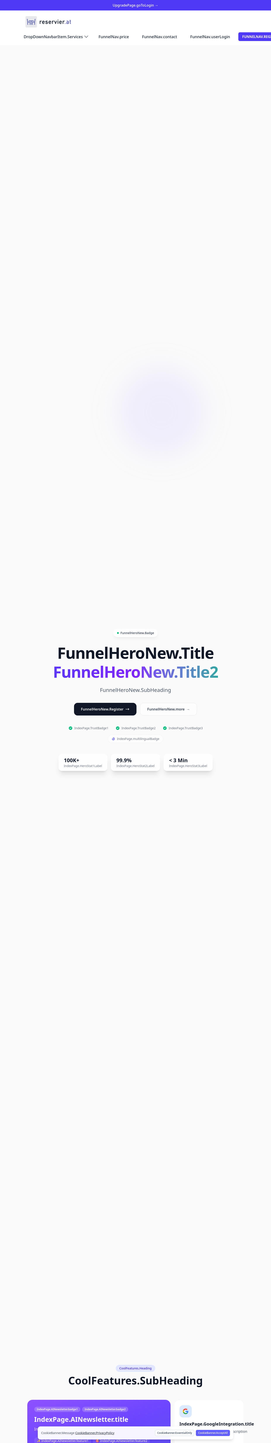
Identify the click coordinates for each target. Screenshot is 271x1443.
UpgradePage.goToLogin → (135, 5)
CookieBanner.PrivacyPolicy (94, 1433)
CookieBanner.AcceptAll (213, 1433)
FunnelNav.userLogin (210, 36)
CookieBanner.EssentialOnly (174, 1433)
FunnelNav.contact (159, 36)
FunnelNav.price (113, 36)
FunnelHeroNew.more (168, 709)
